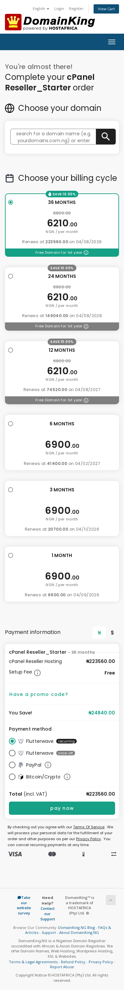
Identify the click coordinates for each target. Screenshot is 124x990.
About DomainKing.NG (79, 932)
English (41, 8)
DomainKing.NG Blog (76, 927)
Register (76, 8)
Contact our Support (47, 913)
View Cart (106, 8)
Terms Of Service (88, 827)
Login (59, 8)
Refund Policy (73, 961)
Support (49, 932)
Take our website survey (24, 905)
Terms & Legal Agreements (33, 961)
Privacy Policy (88, 839)
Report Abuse (62, 966)
